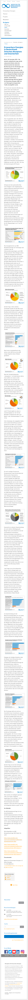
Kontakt (8, 1)
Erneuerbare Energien (9, 11)
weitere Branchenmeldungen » (11, 919)
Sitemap (11, 955)
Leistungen (6, 32)
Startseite (15, 42)
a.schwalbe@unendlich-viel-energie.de (13, 865)
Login (4, 1)
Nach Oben (15, 885)
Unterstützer (7, 33)
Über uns (6, 24)
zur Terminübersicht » (18, 940)
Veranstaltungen (7, 30)
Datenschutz (17, 955)
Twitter (8, 877)
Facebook (9, 875)
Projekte (5, 16)
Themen (5, 14)
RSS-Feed (7, 955)
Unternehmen (19, 983)
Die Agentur (6, 22)
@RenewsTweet (9, 867)
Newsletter (6, 29)
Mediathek (6, 19)
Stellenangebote (7, 35)
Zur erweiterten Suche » (9, 928)
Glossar (13, 1)
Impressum (23, 955)
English (18, 1)
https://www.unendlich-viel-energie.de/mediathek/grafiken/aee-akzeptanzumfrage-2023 (13, 839)
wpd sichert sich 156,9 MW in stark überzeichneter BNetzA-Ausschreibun (14, 912)
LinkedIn (9, 879)
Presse (5, 27)
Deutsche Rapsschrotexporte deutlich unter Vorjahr (14, 916)
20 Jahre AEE (7, 25)
